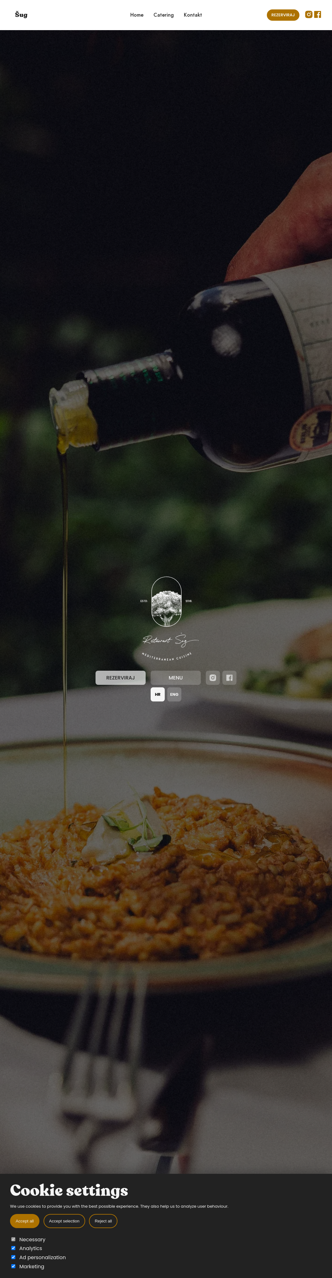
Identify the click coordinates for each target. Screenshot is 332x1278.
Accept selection (64, 1221)
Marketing (27, 1266)
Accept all (25, 1221)
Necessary (28, 1239)
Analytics (26, 1248)
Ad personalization (38, 1257)
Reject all (103, 1221)
